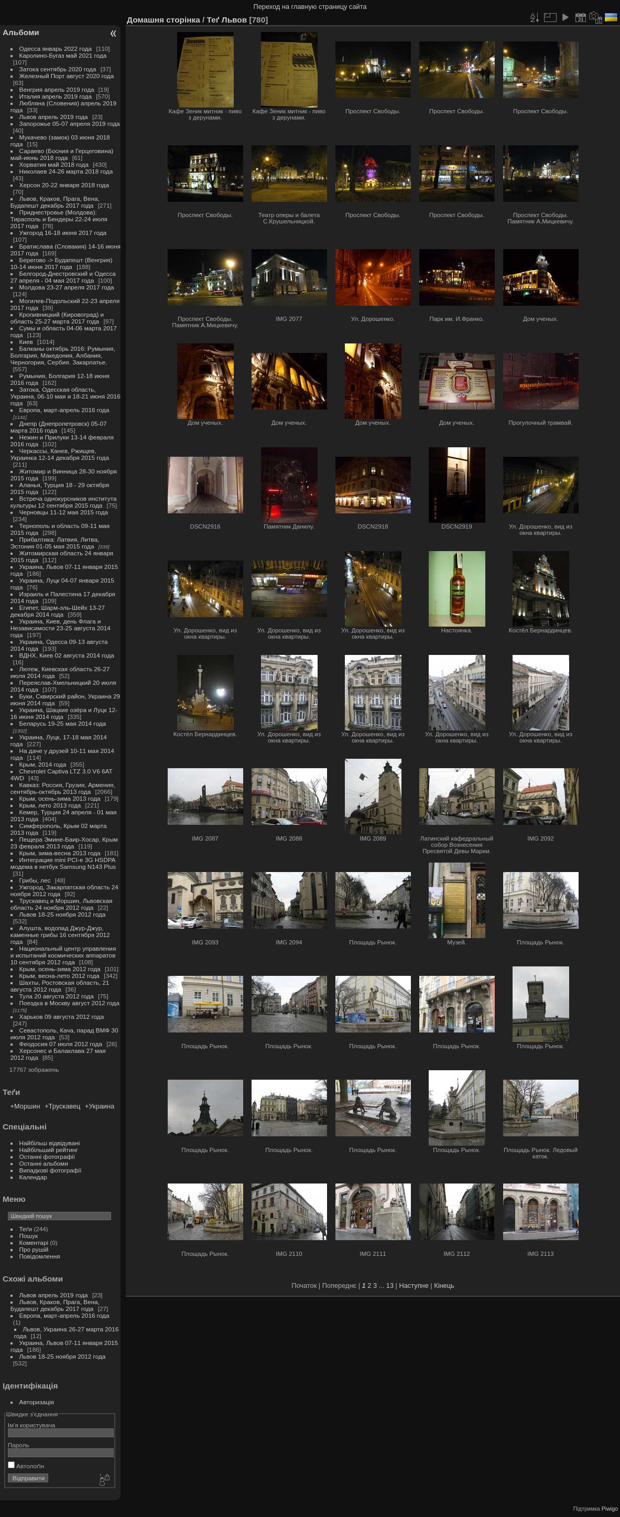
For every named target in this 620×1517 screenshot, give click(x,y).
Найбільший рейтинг (48, 1149)
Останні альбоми (43, 1163)
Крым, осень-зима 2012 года (60, 968)
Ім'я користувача (32, 1425)
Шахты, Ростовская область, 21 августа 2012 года (60, 986)
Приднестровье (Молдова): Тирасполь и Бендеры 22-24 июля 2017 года (58, 219)
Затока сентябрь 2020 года (57, 69)
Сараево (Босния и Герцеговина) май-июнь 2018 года (61, 154)
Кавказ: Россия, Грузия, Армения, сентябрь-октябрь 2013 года (62, 788)
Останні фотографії (47, 1156)
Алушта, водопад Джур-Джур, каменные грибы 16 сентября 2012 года (60, 934)
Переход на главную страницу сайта (310, 6)
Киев (26, 341)
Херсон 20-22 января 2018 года (64, 184)
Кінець (444, 1285)
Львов (234, 19)
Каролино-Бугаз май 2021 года (63, 55)
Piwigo (610, 1508)
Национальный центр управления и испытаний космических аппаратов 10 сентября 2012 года (63, 955)
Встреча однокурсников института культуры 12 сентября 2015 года (63, 502)
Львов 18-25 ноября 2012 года (62, 914)
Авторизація (36, 1401)
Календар (33, 1177)
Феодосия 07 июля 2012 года (60, 1043)
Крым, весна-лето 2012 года (59, 975)
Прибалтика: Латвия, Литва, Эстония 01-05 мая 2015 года (54, 543)
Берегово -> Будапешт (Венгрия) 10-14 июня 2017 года (61, 263)
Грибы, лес (35, 880)
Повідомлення (39, 1256)
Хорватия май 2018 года (54, 164)
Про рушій (34, 1249)
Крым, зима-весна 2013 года (60, 852)
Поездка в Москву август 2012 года (69, 1002)
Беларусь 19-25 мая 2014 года (62, 723)
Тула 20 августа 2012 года (56, 996)
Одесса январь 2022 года (55, 48)
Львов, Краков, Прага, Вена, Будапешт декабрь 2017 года (55, 202)
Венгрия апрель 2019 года (56, 89)
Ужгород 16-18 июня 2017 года (63, 232)
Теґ (213, 19)
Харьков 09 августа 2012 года (61, 1016)
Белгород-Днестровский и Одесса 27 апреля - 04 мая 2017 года (63, 277)
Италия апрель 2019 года (55, 96)
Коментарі (34, 1242)
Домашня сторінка (163, 19)
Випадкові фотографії (50, 1170)
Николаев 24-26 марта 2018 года (66, 171)
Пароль (18, 1444)
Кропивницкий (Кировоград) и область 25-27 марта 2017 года (57, 318)
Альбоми (21, 32)
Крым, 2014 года (43, 764)
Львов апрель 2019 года (53, 116)
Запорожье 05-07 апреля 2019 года (69, 123)
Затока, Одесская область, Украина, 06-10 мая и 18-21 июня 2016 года (65, 396)
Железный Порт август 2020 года (66, 75)
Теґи (25, 1228)
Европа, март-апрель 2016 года (64, 409)
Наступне (414, 1285)
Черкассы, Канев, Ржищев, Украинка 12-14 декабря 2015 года (59, 454)
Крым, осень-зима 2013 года (60, 798)
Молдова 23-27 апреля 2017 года (66, 287)
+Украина (99, 1106)
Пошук (28, 1235)
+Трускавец (62, 1106)
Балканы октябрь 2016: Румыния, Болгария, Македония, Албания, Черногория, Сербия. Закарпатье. (62, 355)
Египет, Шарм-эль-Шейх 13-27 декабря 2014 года (57, 611)
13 (390, 1285)
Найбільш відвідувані (49, 1142)
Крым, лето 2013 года (50, 805)
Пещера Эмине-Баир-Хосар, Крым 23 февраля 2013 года (64, 842)
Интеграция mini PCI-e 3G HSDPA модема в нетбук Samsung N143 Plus (63, 863)
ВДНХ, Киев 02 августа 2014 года (66, 655)
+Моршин (25, 1106)
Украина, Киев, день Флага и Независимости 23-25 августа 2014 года (60, 628)
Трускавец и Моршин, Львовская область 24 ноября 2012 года (61, 904)
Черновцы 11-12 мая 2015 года (63, 512)
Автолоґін (26, 1465)
